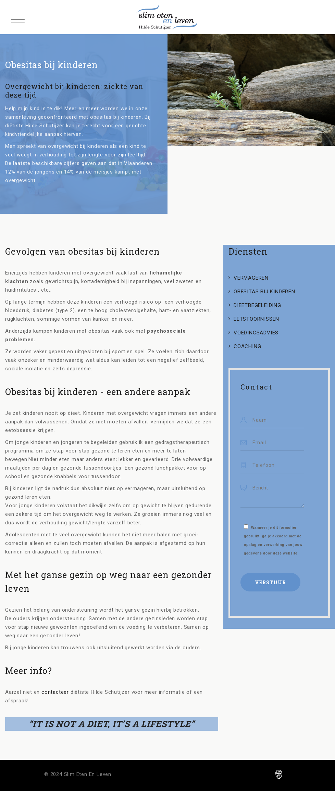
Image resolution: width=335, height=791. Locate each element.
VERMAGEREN (251, 278)
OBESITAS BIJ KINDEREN (264, 292)
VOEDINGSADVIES (256, 333)
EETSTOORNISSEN (256, 319)
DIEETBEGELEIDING (257, 305)
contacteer (55, 692)
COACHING (247, 346)
